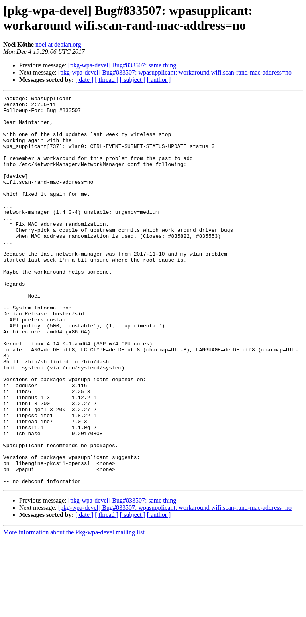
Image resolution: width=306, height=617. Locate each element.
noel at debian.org (58, 44)
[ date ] (84, 79)
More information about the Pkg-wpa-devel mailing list (74, 610)
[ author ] (159, 79)
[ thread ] (106, 79)
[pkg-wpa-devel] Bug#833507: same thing (122, 65)
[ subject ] (132, 79)
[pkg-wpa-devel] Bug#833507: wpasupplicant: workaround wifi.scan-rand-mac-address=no (175, 72)
